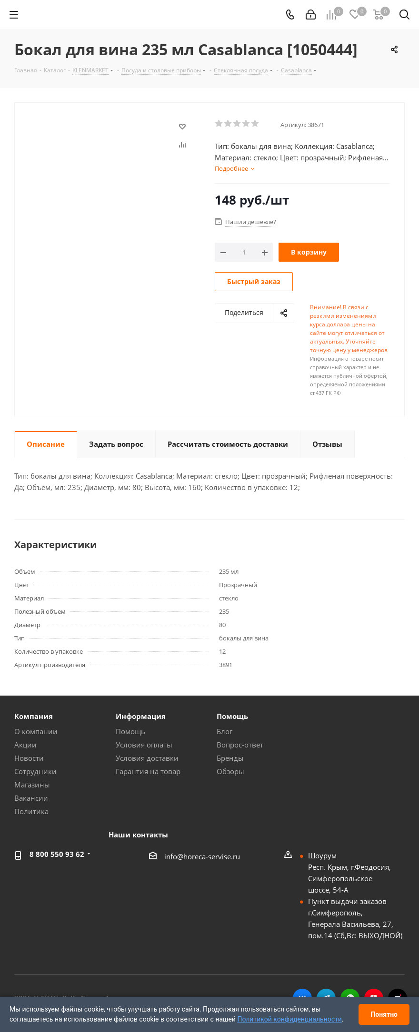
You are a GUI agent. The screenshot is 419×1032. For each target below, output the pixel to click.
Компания (33, 716)
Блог (224, 731)
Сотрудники (35, 771)
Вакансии (31, 798)
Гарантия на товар (148, 771)
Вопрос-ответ (240, 744)
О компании (36, 731)
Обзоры (230, 771)
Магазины (32, 784)
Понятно (384, 1014)
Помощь (130, 731)
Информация (141, 716)
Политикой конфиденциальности (289, 1019)
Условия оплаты (144, 744)
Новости (29, 758)
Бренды (230, 758)
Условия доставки (147, 758)
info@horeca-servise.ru (202, 856)
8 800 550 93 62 (57, 854)
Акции (25, 744)
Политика (31, 811)
